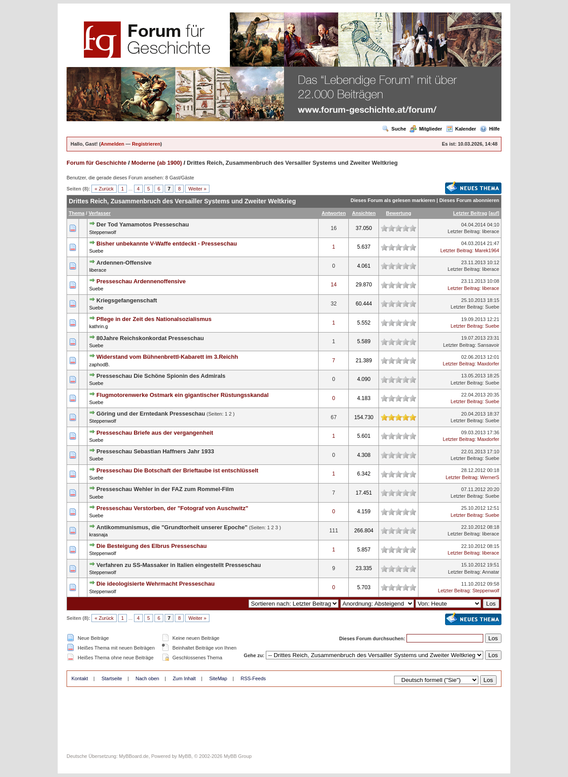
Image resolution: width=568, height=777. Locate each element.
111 (333, 530)
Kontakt (79, 678)
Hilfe (490, 128)
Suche (394, 128)
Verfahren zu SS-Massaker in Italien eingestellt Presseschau (178, 565)
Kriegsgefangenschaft (126, 300)
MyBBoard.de (134, 756)
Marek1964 (487, 250)
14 (333, 284)
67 (333, 417)
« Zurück (104, 188)
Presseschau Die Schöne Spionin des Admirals (160, 376)
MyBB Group (238, 756)
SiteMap (218, 678)
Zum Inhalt (184, 678)
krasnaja (98, 534)
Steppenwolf (102, 232)
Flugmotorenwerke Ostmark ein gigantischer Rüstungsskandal (182, 395)
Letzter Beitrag (470, 213)
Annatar (490, 572)
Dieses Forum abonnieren (469, 200)
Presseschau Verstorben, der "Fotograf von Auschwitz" (172, 508)
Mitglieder (426, 128)
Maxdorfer (488, 363)
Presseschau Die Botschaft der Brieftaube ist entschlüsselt (177, 470)
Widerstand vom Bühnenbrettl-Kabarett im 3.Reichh (167, 356)
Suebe (96, 251)
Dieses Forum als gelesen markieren (393, 200)
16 (333, 228)
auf (494, 213)
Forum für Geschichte (96, 162)
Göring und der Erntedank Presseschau (150, 413)
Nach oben (147, 678)
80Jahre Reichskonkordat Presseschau (150, 338)
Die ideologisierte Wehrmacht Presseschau (155, 583)
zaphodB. (99, 364)
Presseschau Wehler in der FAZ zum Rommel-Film (165, 489)
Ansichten (363, 213)
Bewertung (398, 213)
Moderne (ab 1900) (156, 162)
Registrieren (146, 144)
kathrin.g (98, 326)
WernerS (489, 477)
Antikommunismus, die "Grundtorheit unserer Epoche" (171, 527)
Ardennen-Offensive (123, 262)
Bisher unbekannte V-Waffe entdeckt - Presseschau (166, 243)
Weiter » (197, 188)
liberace (490, 231)
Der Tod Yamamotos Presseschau (142, 224)
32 (333, 304)
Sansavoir (488, 345)
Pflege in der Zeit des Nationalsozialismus (153, 319)
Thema (76, 213)
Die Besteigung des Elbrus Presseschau (151, 546)
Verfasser (100, 213)
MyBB (184, 756)
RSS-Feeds (253, 678)
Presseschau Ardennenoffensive (140, 281)
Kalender (461, 128)
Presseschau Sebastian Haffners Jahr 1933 (155, 451)
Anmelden (112, 144)
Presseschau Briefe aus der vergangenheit (154, 432)
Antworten (334, 213)
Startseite (112, 678)
